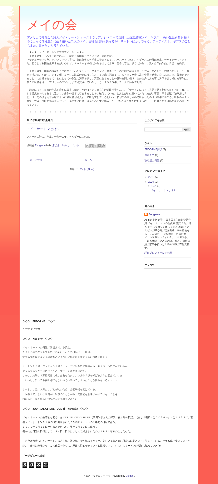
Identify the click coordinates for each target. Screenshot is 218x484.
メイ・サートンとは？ (43, 129)
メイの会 (52, 25)
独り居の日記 (151, 160)
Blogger (130, 475)
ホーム (88, 160)
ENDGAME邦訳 (153, 149)
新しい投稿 (36, 160)
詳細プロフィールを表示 (158, 252)
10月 (154, 186)
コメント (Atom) (85, 169)
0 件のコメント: (71, 145)
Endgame (154, 214)
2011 (151, 177)
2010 (151, 181)
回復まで (149, 155)
